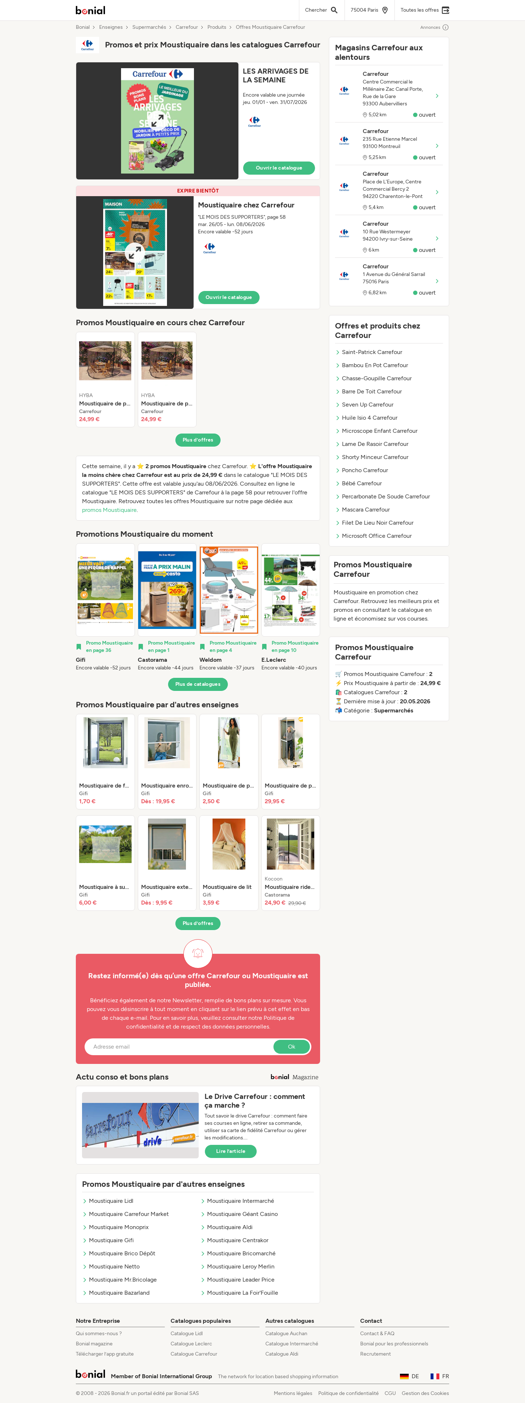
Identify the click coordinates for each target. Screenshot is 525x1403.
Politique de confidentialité (348, 1393)
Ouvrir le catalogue (279, 168)
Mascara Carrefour (362, 509)
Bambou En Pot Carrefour (371, 365)
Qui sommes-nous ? (99, 1333)
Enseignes (111, 27)
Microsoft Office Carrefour (373, 535)
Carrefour (187, 27)
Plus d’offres (198, 440)
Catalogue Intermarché (291, 1344)
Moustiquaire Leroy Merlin (237, 1266)
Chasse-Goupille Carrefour (373, 378)
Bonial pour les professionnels (394, 1344)
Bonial (83, 27)
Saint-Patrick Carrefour (368, 352)
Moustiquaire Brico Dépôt (118, 1253)
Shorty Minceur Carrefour (371, 457)
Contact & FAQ (377, 1333)
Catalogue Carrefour (194, 1354)
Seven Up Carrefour (364, 404)
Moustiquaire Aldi (226, 1227)
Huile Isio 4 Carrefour (366, 417)
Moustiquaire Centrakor (234, 1240)
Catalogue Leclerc (191, 1344)
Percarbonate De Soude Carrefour (382, 496)
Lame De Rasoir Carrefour (371, 443)
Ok (291, 1046)
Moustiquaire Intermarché (237, 1200)
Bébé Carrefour (358, 483)
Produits (216, 27)
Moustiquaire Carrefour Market (125, 1213)
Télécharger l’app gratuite (105, 1354)
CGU (390, 1393)
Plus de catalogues (198, 684)
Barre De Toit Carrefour (368, 391)
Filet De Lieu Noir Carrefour (374, 522)
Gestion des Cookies (425, 1393)
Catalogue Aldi (281, 1354)
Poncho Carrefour (361, 470)
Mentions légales (293, 1393)
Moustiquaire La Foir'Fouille (239, 1292)
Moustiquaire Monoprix (115, 1227)
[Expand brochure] (157, 120)
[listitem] (105, 379)
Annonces (434, 27)
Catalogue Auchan (286, 1333)
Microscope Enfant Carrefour (376, 430)
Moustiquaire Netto (111, 1266)
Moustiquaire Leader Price (237, 1279)
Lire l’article (230, 1151)
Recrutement (375, 1354)
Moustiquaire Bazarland (115, 1292)
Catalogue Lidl (187, 1333)
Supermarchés (149, 27)
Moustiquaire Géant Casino (239, 1213)
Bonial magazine (94, 1344)
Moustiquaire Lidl (107, 1200)
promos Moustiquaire (109, 509)
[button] (198, 121)
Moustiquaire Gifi (108, 1240)
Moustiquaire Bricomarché (238, 1253)
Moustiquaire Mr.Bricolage (119, 1279)
